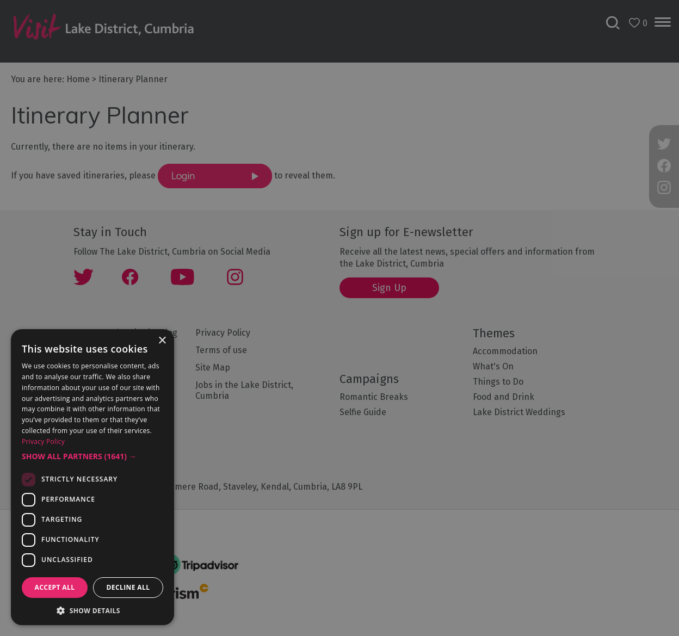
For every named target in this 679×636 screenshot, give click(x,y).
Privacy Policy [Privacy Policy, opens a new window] (43, 441)
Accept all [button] (55, 587)
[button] (92, 456)
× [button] (162, 341)
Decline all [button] (128, 587)
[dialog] (339, 318)
